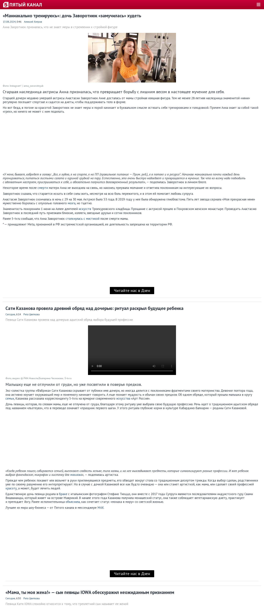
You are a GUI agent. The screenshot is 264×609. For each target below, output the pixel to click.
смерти (43, 188)
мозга (71, 203)
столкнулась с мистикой (82, 219)
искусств (85, 209)
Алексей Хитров (33, 21)
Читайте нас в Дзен (132, 290)
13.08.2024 (9, 21)
